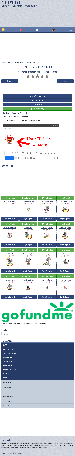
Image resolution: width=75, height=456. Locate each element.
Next (65, 81)
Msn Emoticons (8, 396)
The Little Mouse (30, 62)
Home (3, 62)
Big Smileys (7, 382)
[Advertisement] (50, 13)
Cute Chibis (7, 387)
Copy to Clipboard (10, 219)
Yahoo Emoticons (9, 406)
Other (9, 62)
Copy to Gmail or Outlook (37, 96)
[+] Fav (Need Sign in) (37, 108)
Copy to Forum (37, 104)
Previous (9, 81)
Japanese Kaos (18, 62)
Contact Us (18, 453)
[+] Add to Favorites (9, 198)
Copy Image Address (37, 100)
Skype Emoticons (8, 401)
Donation (4, 323)
